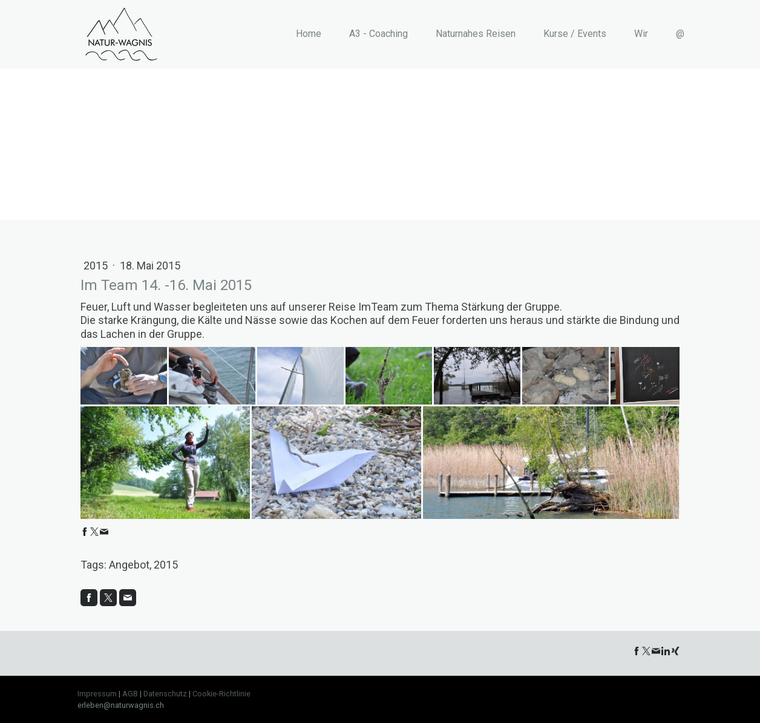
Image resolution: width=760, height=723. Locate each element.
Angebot (129, 564)
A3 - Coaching (378, 33)
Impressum (97, 693)
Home (308, 33)
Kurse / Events (574, 33)
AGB (130, 693)
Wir (641, 33)
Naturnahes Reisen (476, 33)
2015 (97, 265)
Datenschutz (165, 693)
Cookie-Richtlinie (221, 693)
